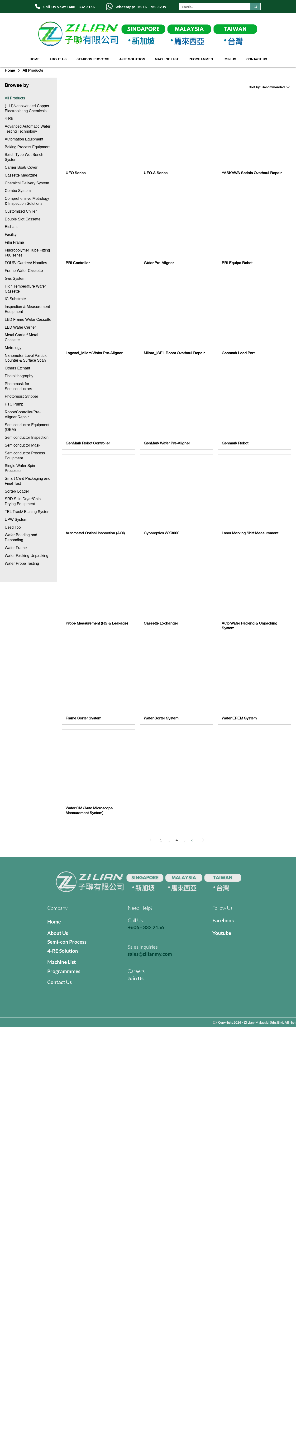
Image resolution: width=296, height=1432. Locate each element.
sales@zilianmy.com (150, 954)
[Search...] (211, 7)
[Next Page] (203, 840)
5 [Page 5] (184, 840)
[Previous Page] (150, 840)
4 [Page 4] (177, 840)
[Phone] (37, 6)
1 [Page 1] (161, 840)
